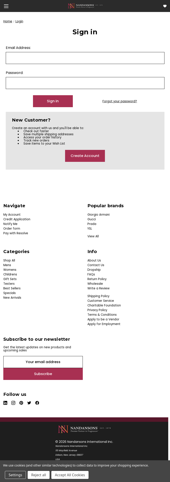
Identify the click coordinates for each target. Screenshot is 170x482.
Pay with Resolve (15, 233)
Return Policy (96, 279)
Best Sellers (12, 288)
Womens (9, 270)
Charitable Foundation (104, 305)
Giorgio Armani (98, 215)
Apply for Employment (103, 324)
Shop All (9, 260)
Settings (15, 474)
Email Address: (18, 47)
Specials (9, 293)
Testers (9, 284)
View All (93, 236)
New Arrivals (12, 298)
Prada (91, 224)
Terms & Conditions (102, 315)
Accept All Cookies (70, 474)
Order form (11, 228)
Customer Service (100, 301)
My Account (12, 215)
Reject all (38, 474)
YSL (89, 228)
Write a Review (98, 288)
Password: (14, 72)
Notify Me (10, 224)
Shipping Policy (98, 296)
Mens (7, 265)
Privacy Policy (97, 310)
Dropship (94, 270)
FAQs (91, 274)
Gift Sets (10, 279)
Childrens (10, 274)
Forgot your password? (119, 101)
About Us (94, 260)
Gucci (91, 219)
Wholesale (95, 284)
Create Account (85, 155)
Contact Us (95, 265)
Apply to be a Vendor (103, 319)
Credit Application (16, 219)
